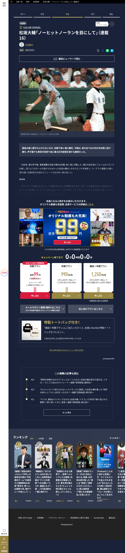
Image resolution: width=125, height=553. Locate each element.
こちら (90, 204)
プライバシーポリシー (57, 517)
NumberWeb (99, 517)
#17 (92, 14)
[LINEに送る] (107, 50)
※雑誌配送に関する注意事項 (98, 301)
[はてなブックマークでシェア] (112, 50)
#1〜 (23, 14)
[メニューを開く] (4, 4)
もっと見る (66, 412)
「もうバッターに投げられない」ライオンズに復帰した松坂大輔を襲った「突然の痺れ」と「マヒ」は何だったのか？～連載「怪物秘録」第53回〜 (69, 391)
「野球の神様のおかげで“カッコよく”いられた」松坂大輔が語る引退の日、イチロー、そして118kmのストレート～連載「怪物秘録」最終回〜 (69, 381)
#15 (42, 14)
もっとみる (114, 438)
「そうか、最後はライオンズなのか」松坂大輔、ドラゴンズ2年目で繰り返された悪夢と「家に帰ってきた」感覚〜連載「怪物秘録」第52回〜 (69, 401)
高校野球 (36, 1)
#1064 (22, 23)
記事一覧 (19, 1)
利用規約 (40, 517)
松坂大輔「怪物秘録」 (32, 27)
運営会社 (112, 517)
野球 (27, 1)
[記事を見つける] (4, 531)
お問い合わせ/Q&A (25, 517)
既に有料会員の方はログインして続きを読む (67, 350)
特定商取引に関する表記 (79, 517)
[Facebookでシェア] (103, 50)
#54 (111, 14)
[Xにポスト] (98, 50)
